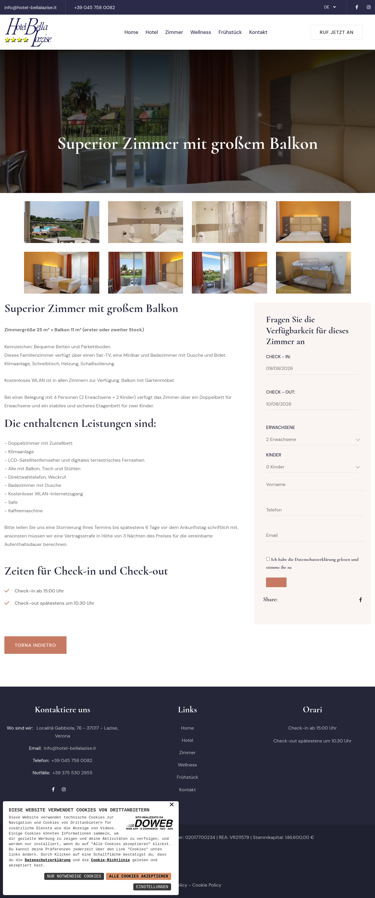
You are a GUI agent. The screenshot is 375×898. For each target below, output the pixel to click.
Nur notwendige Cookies (74, 876)
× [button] (171, 805)
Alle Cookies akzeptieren (138, 876)
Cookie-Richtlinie (110, 860)
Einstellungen (152, 887)
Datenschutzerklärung (48, 860)
